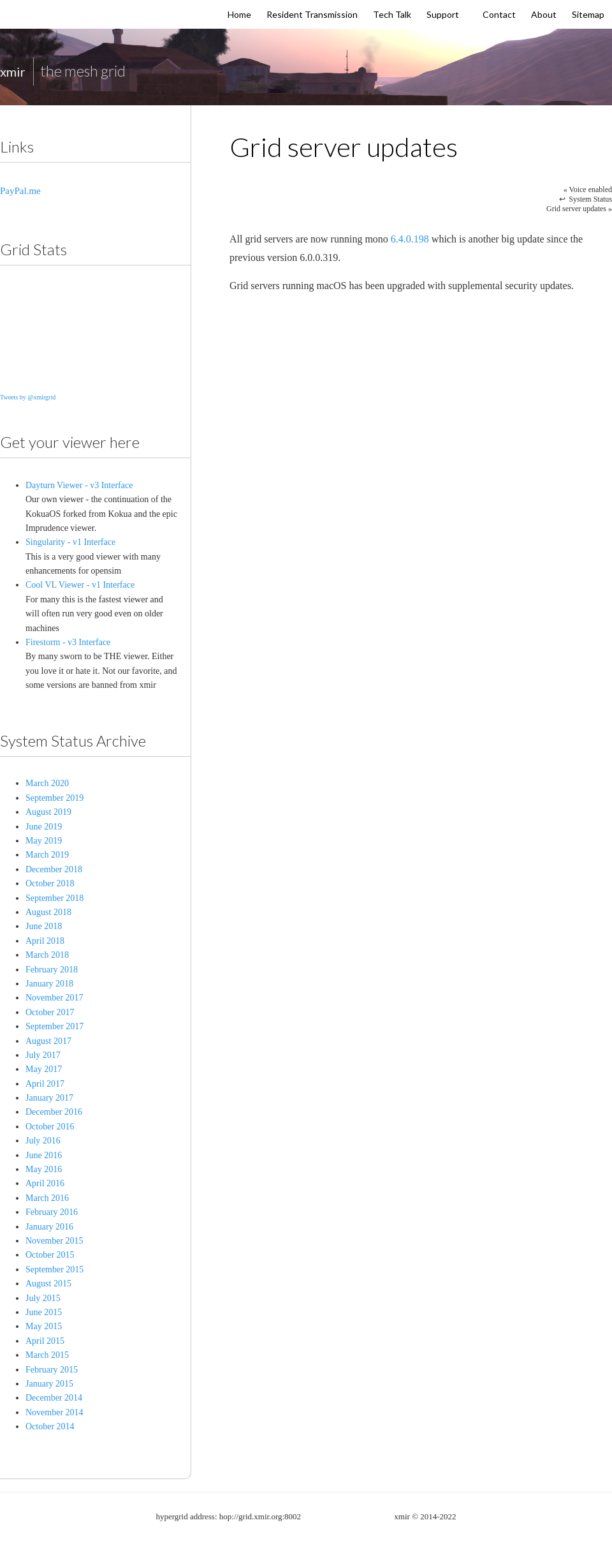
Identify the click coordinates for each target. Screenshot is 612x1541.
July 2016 (43, 1140)
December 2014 (54, 1398)
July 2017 (43, 1055)
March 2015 (47, 1355)
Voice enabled (588, 189)
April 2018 (45, 941)
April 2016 (45, 1183)
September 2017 (55, 1026)
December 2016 (54, 1112)
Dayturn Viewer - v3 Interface (79, 485)
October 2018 (50, 883)
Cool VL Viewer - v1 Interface (80, 585)
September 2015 (55, 1269)
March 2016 (47, 1198)
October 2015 (50, 1255)
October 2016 (50, 1126)
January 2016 (49, 1227)
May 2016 (44, 1169)
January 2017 (49, 1098)
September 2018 (55, 898)
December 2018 (54, 869)
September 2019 (55, 798)
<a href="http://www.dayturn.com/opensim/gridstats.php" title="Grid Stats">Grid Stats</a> (83, 326)
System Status (590, 199)
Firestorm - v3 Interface (68, 642)
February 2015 (52, 1369)
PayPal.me (20, 191)
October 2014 (50, 1426)
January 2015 (49, 1383)
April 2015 (45, 1341)
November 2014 (55, 1412)
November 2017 (55, 997)
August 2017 (48, 1041)
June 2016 (44, 1155)
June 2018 (44, 926)
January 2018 (49, 983)
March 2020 (47, 783)
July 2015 (43, 1298)
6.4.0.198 (410, 239)
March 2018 (47, 955)
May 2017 (44, 1069)
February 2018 (52, 969)
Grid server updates (579, 208)
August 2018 (48, 912)
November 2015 (55, 1241)
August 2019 (48, 812)
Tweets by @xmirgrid (27, 397)
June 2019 (44, 826)
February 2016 (52, 1212)
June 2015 (44, 1312)
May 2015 (44, 1326)
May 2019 (44, 840)
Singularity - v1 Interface (70, 542)
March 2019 (47, 855)
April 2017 (45, 1084)
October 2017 (50, 1012)
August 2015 (48, 1283)
